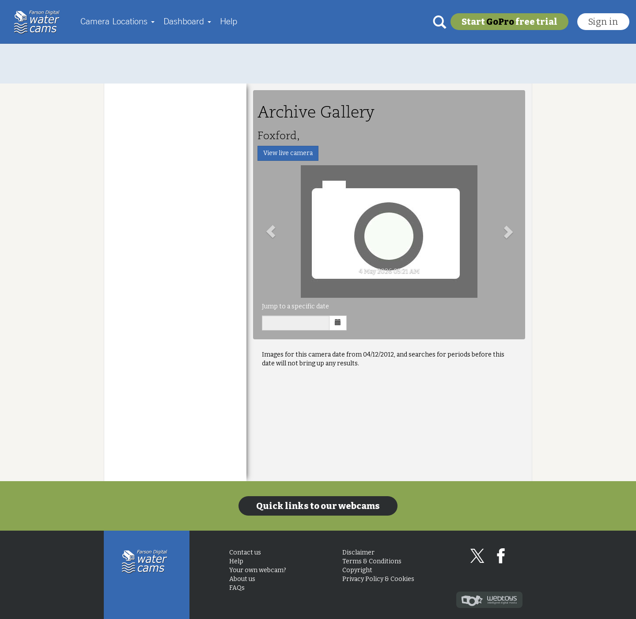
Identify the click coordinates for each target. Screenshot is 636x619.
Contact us (245, 552)
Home (39, 22)
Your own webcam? (257, 570)
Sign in (603, 21)
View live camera (288, 153)
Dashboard (187, 21)
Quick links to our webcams (318, 506)
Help (228, 21)
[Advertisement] (318, 64)
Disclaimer (358, 552)
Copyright (357, 570)
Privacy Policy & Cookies (378, 579)
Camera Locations (117, 21)
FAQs (237, 588)
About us (242, 579)
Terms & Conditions (371, 561)
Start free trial (509, 21)
